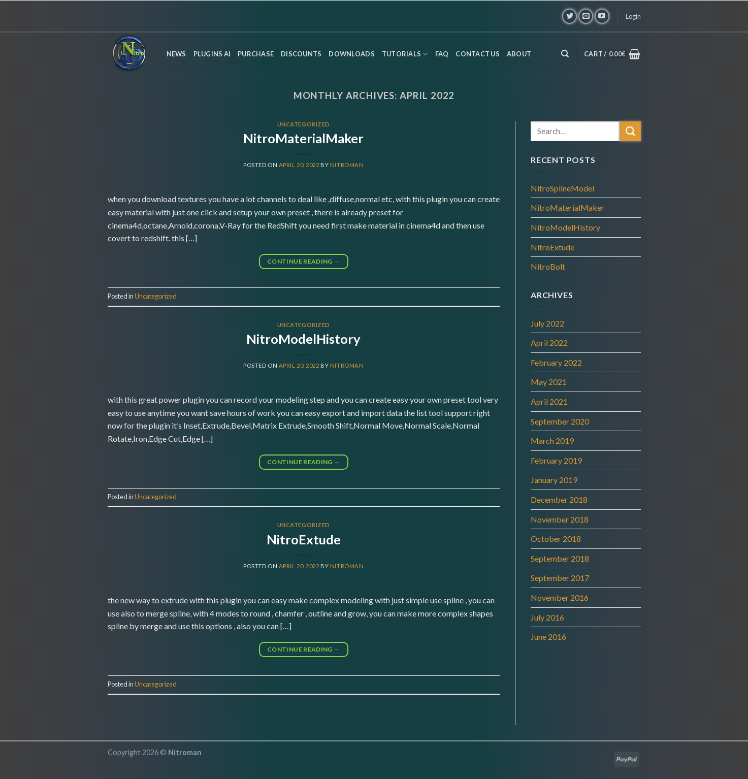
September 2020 (560, 421)
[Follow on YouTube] (602, 16)
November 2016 (560, 597)
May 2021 (549, 381)
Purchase (256, 54)
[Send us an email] (585, 16)
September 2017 (560, 577)
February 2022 (556, 362)
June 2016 (548, 636)
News (176, 54)
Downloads (351, 54)
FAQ (442, 54)
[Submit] (630, 131)
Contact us (478, 54)
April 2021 (549, 401)
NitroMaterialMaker (303, 138)
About (519, 54)
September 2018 (560, 558)
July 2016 (547, 617)
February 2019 (556, 460)
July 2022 (547, 323)
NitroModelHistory (303, 338)
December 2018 (559, 499)
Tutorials (405, 54)
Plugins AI (212, 54)
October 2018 (556, 538)
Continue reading (303, 261)
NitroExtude (304, 539)
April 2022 (549, 342)
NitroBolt (548, 266)
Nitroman (347, 164)
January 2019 (554, 479)
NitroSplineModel (562, 188)
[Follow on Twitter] (569, 16)
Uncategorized (303, 124)
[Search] (565, 53)
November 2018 (560, 519)
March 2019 (552, 440)
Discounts (301, 54)
